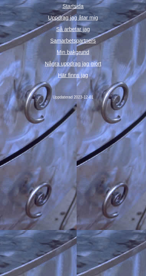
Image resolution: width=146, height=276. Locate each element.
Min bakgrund (73, 52)
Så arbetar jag (73, 29)
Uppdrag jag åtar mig (73, 18)
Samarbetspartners (73, 41)
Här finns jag (73, 75)
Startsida (73, 6)
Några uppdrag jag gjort (73, 64)
